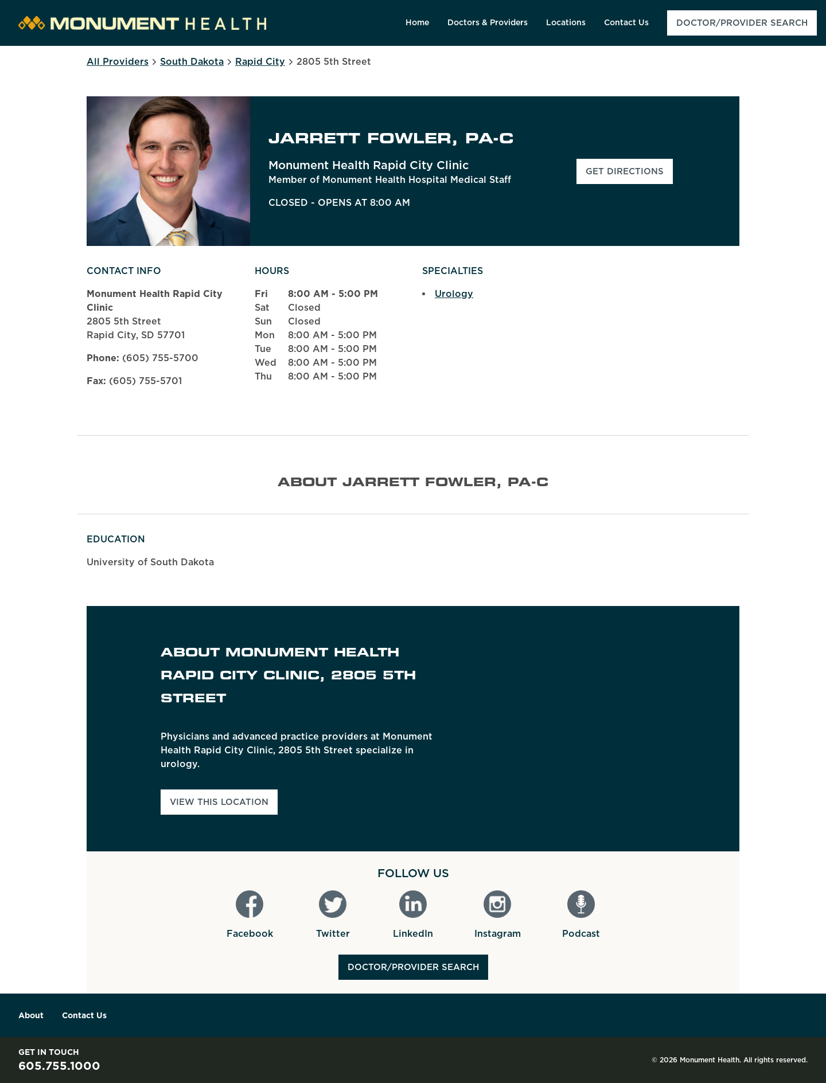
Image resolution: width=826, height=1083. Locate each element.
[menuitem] (417, 23)
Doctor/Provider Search (413, 967)
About (31, 1015)
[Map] (616, 728)
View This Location (219, 802)
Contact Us (84, 1015)
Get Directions (629, 174)
